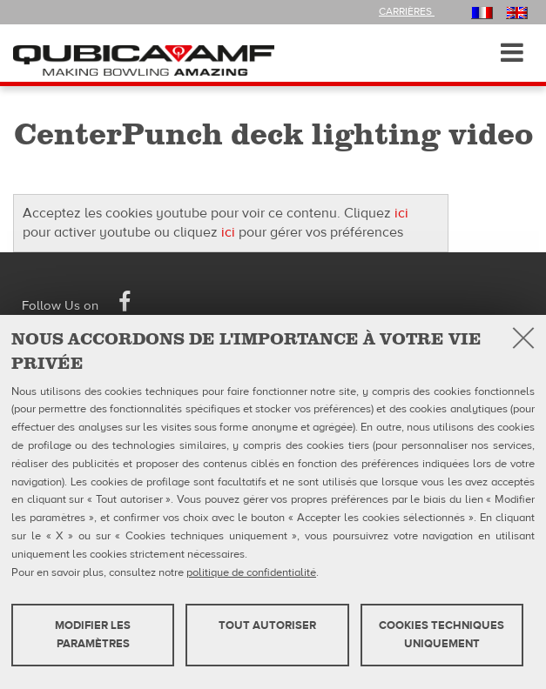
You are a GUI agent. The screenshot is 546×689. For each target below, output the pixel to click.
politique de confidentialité (251, 572)
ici (401, 213)
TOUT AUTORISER (267, 625)
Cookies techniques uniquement (441, 635)
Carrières (407, 11)
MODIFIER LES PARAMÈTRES (93, 635)
